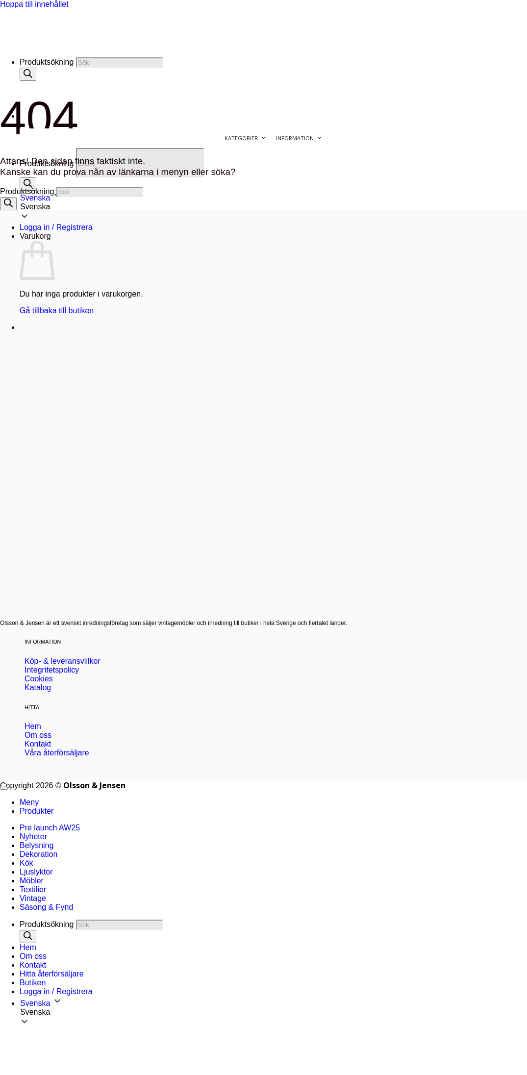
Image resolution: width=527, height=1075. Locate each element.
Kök (26, 863)
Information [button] (299, 138)
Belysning (36, 845)
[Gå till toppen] (4, 788)
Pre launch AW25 (50, 828)
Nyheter (33, 836)
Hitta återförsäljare (52, 974)
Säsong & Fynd (46, 907)
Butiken (33, 982)
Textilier (33, 889)
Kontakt (33, 965)
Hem (28, 947)
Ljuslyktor (36, 872)
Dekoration (38, 854)
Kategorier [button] (245, 138)
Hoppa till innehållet (34, 4)
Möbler (32, 880)
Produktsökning (47, 62)
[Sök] (28, 184)
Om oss (33, 956)
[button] (273, 1012)
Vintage (33, 898)
